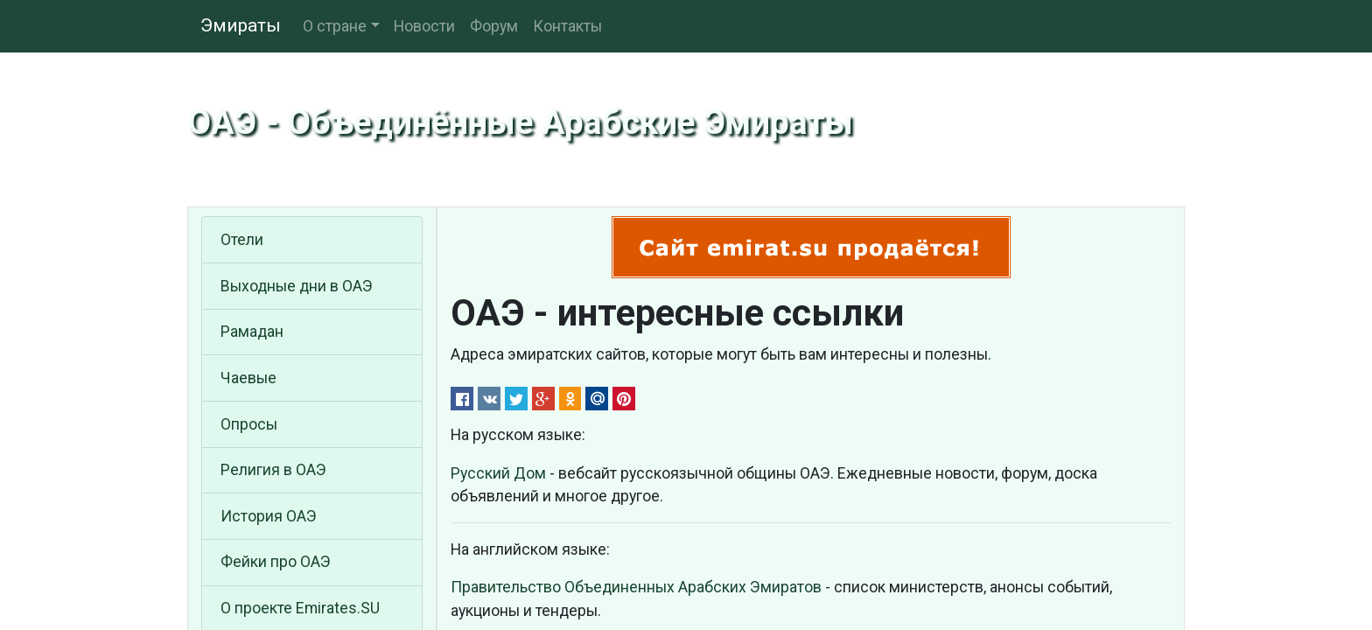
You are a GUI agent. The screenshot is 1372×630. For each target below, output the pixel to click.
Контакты (567, 26)
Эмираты (240, 25)
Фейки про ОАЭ (275, 561)
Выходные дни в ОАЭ (296, 286)
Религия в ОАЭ (273, 470)
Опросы (248, 424)
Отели (241, 239)
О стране (335, 26)
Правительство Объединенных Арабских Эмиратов (636, 587)
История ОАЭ (268, 516)
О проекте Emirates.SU (300, 608)
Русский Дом (498, 473)
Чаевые (248, 378)
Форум (494, 26)
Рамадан (252, 331)
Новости (424, 26)
